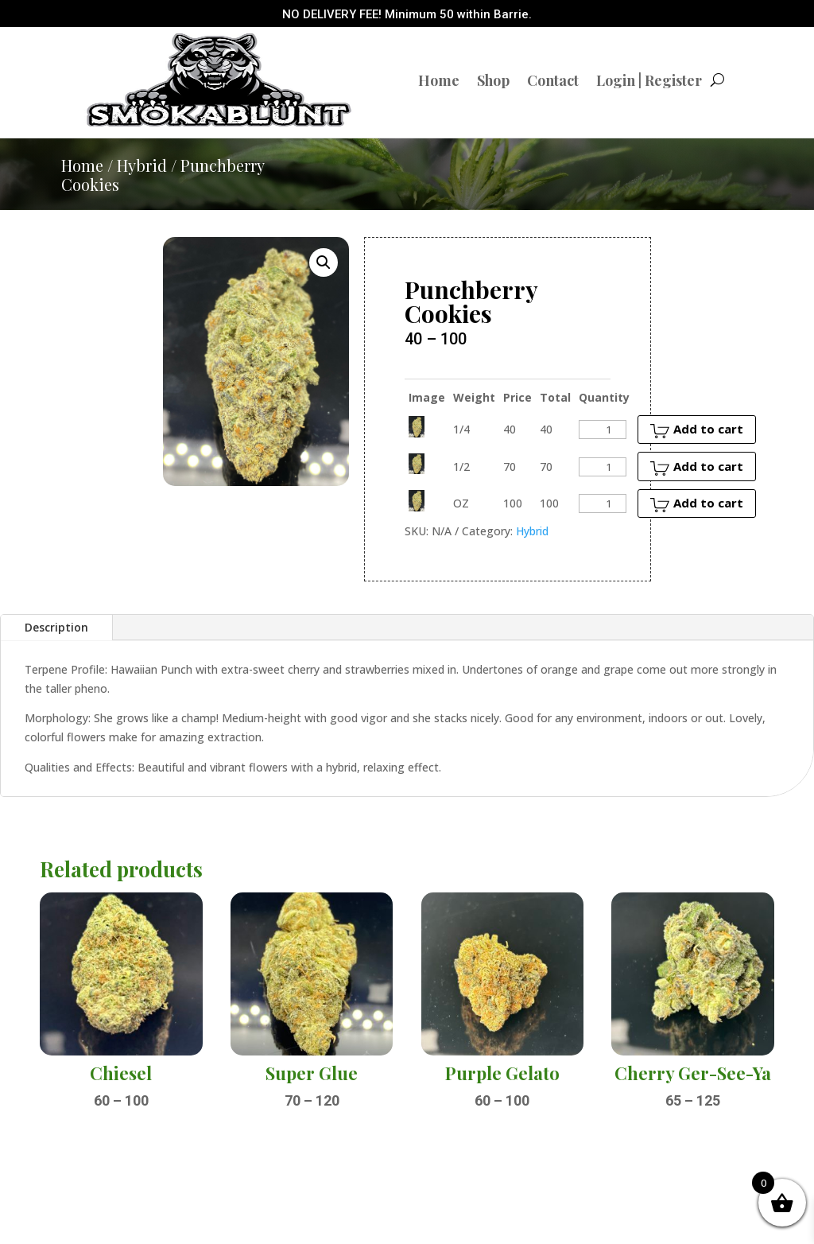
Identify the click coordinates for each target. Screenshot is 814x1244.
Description (56, 627)
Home (438, 80)
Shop (493, 80)
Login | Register (649, 80)
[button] (323, 262)
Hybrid (142, 165)
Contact (553, 80)
